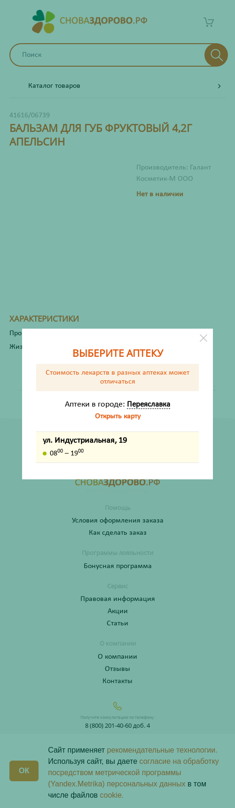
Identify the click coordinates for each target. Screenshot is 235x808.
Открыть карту (118, 416)
